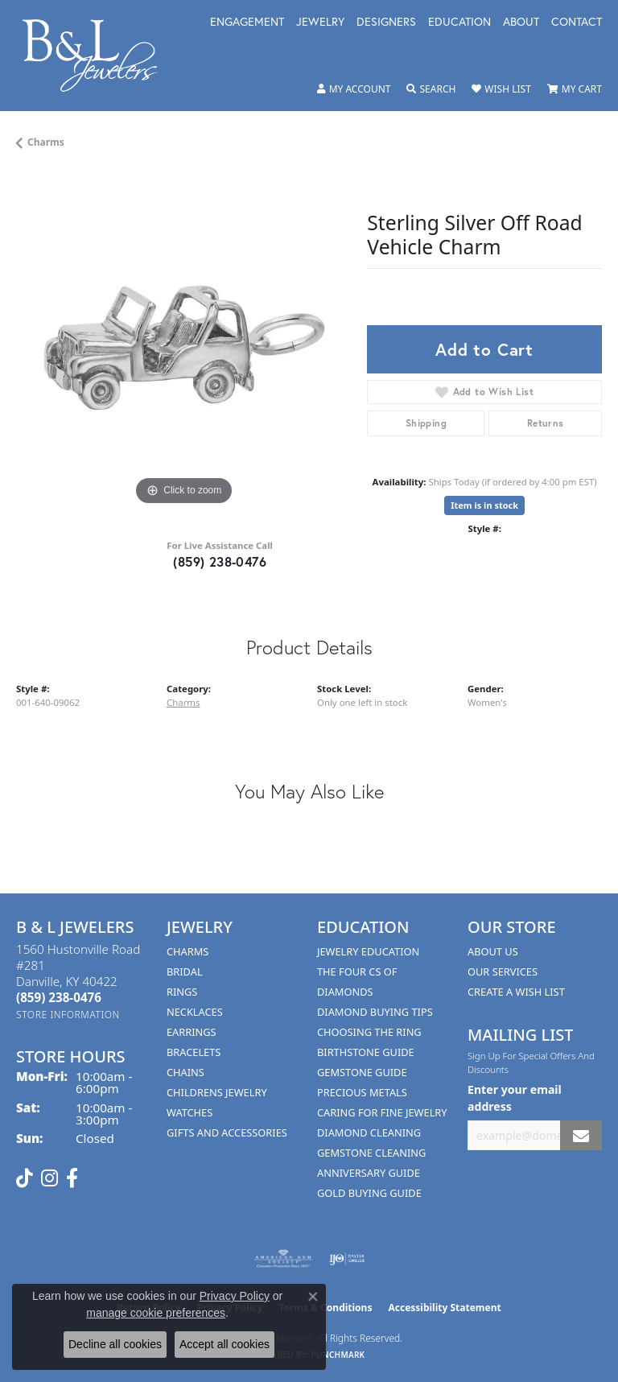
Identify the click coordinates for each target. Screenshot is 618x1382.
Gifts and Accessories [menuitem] (227, 1132)
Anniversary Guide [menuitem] (368, 1172)
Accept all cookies (224, 1344)
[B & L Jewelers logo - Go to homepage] (98, 55)
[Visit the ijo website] (347, 1259)
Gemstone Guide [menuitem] (362, 1072)
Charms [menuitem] (187, 951)
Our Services (503, 971)
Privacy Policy (235, 1295)
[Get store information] (68, 1014)
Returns (545, 423)
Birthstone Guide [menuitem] (365, 1052)
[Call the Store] (58, 997)
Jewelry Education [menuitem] (368, 951)
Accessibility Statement (444, 1307)
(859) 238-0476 (219, 561)
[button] (354, 89)
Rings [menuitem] (182, 991)
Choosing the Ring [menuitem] (369, 1032)
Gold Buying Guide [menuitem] (369, 1193)
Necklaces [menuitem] (195, 1012)
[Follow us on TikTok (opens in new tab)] (24, 1178)
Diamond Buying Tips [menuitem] (375, 1012)
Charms (45, 142)
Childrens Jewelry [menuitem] (217, 1092)
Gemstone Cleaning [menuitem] (371, 1152)
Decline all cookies (115, 1344)
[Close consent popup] (313, 1297)
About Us (493, 951)
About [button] (521, 22)
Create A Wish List (516, 991)
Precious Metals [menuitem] (362, 1092)
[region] (183, 342)
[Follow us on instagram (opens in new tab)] (49, 1178)
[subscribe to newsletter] (581, 1135)
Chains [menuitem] (185, 1072)
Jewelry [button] (320, 22)
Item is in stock (484, 505)
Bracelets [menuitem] (193, 1052)
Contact (576, 22)
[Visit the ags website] (283, 1259)
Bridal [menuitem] (185, 971)
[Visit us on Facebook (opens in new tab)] (72, 1178)
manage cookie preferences (155, 1312)
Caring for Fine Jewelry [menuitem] (382, 1112)
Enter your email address (515, 1098)
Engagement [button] (247, 22)
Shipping (426, 423)
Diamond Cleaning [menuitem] (369, 1132)
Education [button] (459, 22)
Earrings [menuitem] (191, 1032)
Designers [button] (386, 22)
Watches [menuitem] (189, 1112)
